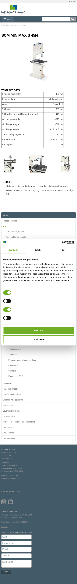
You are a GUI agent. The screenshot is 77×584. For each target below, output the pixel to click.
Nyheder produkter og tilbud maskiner (19, 422)
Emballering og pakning (13, 400)
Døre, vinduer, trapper (15, 232)
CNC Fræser (8, 427)
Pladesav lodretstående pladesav (22, 360)
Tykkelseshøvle (15, 349)
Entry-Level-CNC (15, 376)
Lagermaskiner (9, 416)
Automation (8, 405)
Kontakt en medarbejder (11, 478)
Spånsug (12, 371)
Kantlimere (13, 365)
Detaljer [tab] (38, 250)
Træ (4, 226)
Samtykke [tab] (13, 250)
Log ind (72, 1)
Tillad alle (38, 330)
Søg (73, 19)
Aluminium (7, 383)
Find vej (4, 527)
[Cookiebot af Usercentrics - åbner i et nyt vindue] (62, 242)
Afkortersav (13, 355)
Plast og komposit (10, 389)
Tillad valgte (38, 339)
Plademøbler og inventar (16, 237)
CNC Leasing (8, 433)
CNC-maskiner (9, 438)
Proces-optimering (11, 221)
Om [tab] (63, 250)
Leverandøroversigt (11, 411)
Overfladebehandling (12, 394)
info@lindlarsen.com (9, 475)
